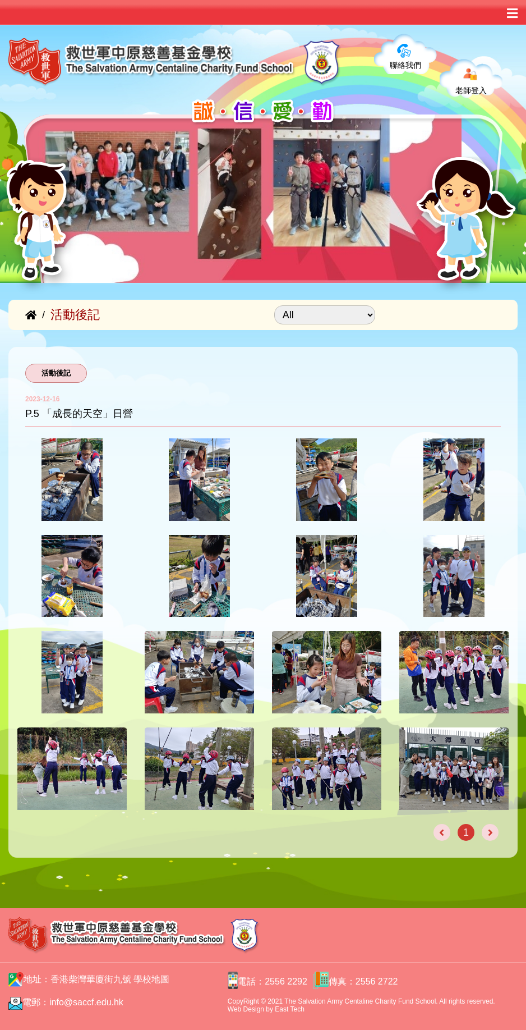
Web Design (246, 1009)
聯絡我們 (405, 65)
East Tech (289, 1009)
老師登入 (471, 90)
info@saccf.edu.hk (86, 1002)
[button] (43, 254)
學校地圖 (151, 979)
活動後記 (56, 373)
